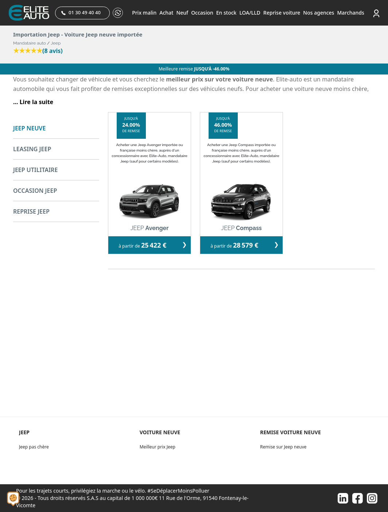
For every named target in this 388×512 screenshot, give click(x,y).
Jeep (56, 43)
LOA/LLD (249, 12)
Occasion (202, 12)
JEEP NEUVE (29, 128)
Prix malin (144, 12)
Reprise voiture (281, 12)
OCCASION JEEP (35, 191)
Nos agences (318, 12)
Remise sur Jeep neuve (283, 447)
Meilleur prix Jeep (157, 447)
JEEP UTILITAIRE (35, 170)
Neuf (182, 12)
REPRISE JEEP (31, 211)
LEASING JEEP (32, 149)
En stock (226, 12)
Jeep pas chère (34, 447)
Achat (166, 12)
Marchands (350, 12)
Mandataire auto (29, 43)
